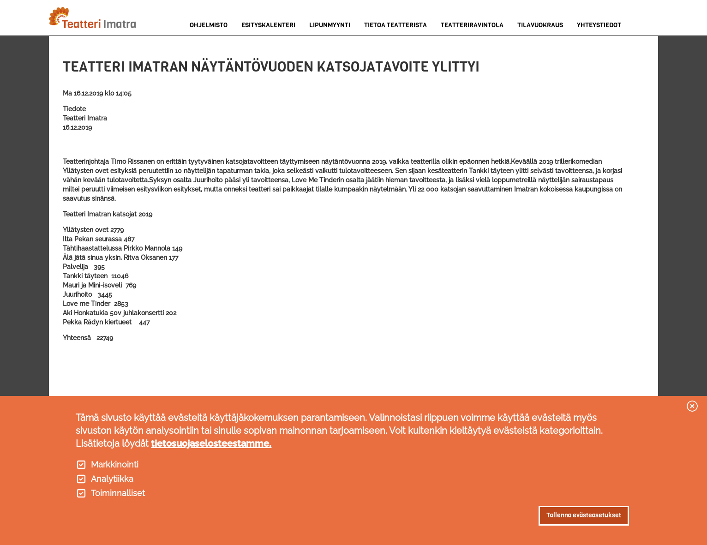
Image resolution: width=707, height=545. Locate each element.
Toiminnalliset (118, 493)
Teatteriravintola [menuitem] (472, 25)
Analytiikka (112, 479)
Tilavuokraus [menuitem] (540, 25)
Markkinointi (114, 464)
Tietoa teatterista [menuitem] (395, 25)
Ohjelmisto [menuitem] (209, 25)
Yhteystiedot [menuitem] (599, 25)
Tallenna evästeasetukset (583, 515)
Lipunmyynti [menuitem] (329, 25)
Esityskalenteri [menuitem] (268, 25)
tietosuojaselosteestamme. (211, 443)
